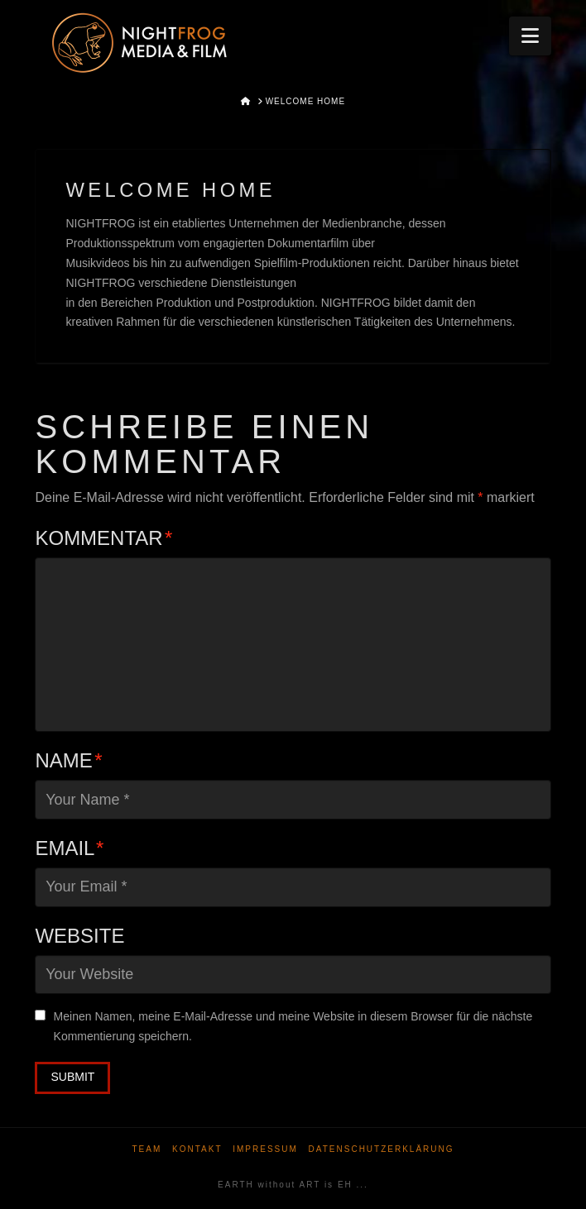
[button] (530, 36)
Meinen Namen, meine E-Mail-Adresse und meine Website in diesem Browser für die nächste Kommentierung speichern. (293, 1026)
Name (68, 760)
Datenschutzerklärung (381, 1149)
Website (79, 936)
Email (69, 848)
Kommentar (103, 538)
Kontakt (197, 1149)
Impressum (265, 1149)
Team (146, 1149)
